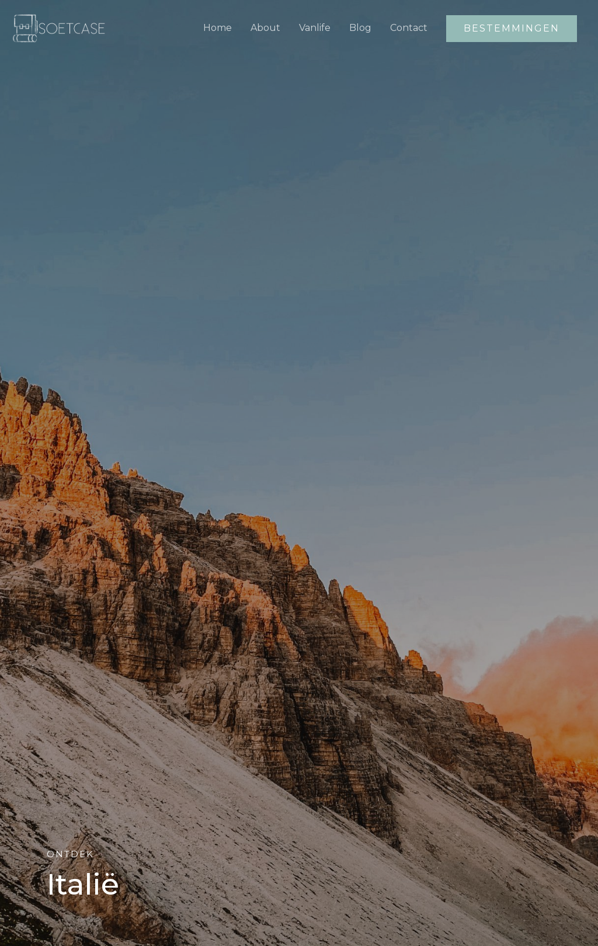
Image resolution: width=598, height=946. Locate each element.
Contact (408, 27)
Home (217, 27)
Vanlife (315, 27)
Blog (360, 27)
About (265, 27)
